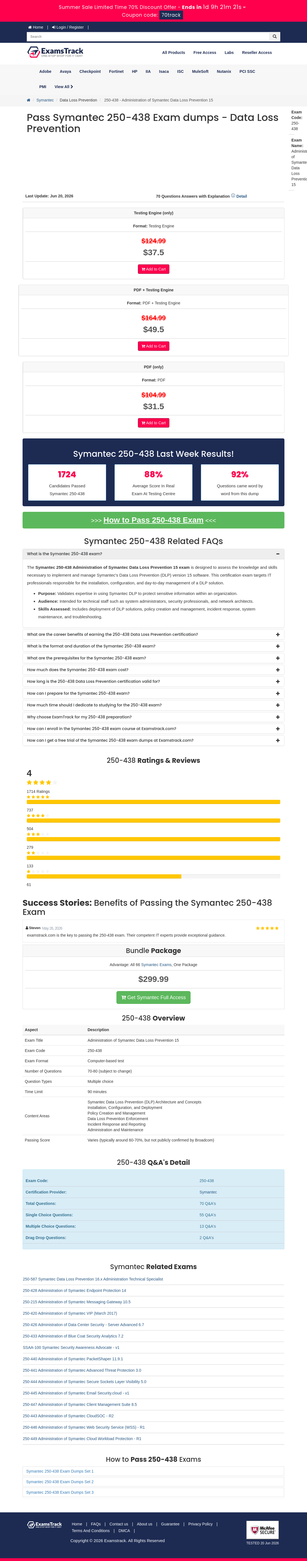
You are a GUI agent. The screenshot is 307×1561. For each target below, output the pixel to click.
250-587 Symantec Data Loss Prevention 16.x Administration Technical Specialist (93, 1279)
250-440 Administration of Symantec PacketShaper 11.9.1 (73, 1359)
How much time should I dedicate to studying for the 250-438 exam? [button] (94, 705)
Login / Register (68, 27)
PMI (42, 87)
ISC (180, 71)
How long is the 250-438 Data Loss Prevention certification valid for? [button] (93, 681)
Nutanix (224, 71)
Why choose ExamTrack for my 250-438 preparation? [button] (79, 717)
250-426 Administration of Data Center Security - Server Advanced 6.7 (83, 1324)
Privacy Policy (200, 1524)
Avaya (65, 71)
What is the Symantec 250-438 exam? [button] (64, 554)
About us (144, 1524)
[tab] (153, 554)
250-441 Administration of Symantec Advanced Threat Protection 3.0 (82, 1370)
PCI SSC (247, 71)
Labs (229, 52)
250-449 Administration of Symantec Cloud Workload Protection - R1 (82, 1438)
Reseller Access (257, 52)
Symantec (45, 100)
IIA (148, 71)
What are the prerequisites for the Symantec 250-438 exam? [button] (86, 658)
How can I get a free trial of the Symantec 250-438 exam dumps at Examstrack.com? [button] (110, 740)
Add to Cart (154, 269)
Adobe (45, 71)
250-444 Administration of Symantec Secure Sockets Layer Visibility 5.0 (84, 1381)
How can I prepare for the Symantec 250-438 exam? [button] (78, 693)
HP (134, 71)
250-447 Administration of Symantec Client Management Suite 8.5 (80, 1404)
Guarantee (170, 1524)
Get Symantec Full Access (153, 997)
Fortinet (116, 71)
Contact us (118, 1524)
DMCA (124, 1530)
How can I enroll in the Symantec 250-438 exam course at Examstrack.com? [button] (101, 728)
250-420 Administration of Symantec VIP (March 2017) (70, 1313)
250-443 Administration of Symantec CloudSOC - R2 (68, 1416)
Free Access (204, 52)
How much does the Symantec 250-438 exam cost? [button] (77, 669)
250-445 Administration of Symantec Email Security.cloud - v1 (76, 1393)
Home (35, 27)
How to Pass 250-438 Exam (153, 520)
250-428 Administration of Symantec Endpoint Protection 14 (74, 1290)
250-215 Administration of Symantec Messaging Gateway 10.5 (77, 1302)
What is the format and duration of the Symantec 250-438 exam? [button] (91, 646)
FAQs (96, 1524)
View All (64, 87)
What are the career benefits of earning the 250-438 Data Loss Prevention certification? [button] (112, 634)
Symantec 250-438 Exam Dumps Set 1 (60, 1471)
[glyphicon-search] (274, 36)
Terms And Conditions (91, 1530)
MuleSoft (200, 71)
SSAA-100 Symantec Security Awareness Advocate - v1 (71, 1347)
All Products (173, 52)
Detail (239, 196)
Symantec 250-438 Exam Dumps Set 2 (60, 1482)
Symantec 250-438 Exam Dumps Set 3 (60, 1492)
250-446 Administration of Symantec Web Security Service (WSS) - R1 (84, 1427)
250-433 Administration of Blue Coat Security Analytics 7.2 (73, 1336)
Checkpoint (90, 71)
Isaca (164, 71)
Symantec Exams (156, 964)
